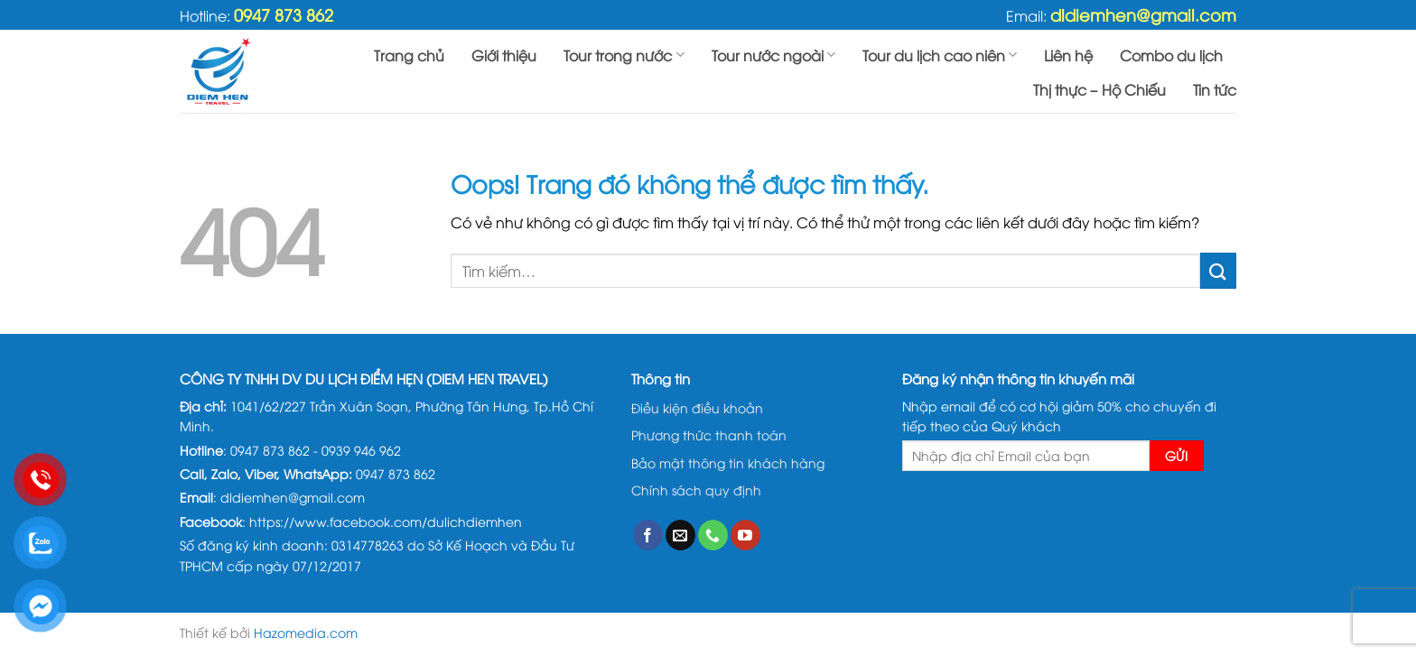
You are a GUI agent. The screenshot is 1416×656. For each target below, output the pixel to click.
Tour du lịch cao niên (939, 55)
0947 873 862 (283, 14)
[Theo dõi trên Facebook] (648, 535)
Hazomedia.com (306, 632)
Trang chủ (409, 55)
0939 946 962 (361, 449)
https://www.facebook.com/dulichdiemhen (385, 521)
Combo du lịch (1171, 55)
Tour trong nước (624, 55)
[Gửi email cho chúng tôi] (680, 535)
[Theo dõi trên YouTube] (745, 535)
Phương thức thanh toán (709, 434)
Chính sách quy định (696, 489)
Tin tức (1214, 89)
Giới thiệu (503, 55)
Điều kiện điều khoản (697, 407)
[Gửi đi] (1218, 270)
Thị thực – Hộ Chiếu (1099, 89)
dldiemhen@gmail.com (1143, 14)
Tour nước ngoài (773, 55)
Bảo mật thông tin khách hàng (727, 462)
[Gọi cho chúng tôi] (713, 535)
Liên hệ (1068, 55)
